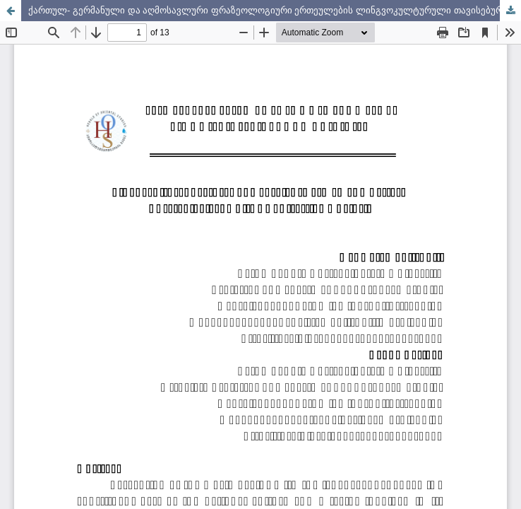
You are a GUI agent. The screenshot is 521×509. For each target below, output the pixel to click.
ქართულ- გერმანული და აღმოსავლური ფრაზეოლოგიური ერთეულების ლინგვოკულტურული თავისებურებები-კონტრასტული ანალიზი (274, 10)
